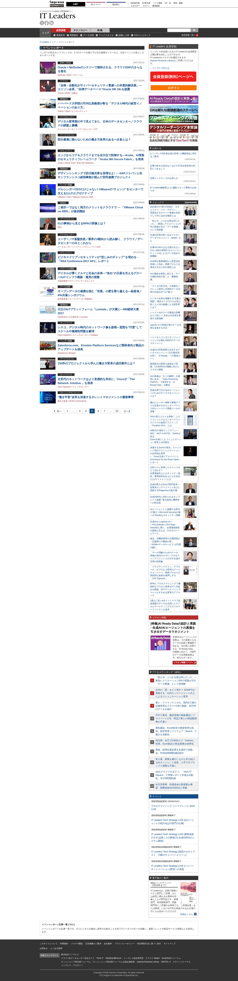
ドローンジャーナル (182, 962)
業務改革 (60, 35)
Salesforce (62, 353)
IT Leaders (57, 16)
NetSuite (61, 75)
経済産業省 (63, 299)
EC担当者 (146, 3)
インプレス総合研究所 (133, 958)
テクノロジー (80, 30)
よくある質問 (56, 948)
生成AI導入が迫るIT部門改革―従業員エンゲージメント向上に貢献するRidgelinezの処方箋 (165, 487)
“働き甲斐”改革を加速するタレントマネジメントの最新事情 (96, 397)
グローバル (78, 75)
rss (51, 23)
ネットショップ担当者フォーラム (76, 962)
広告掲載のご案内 (93, 943)
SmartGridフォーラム (171, 958)
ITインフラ (74, 281)
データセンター (86, 129)
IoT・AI (168, 3)
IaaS (99, 247)
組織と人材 (124, 35)
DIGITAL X (166, 962)
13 (116, 411)
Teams (60, 111)
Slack (67, 111)
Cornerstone (80, 401)
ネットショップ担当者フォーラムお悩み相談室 (114, 962)
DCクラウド (96, 4)
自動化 (75, 93)
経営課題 (61, 30)
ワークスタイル (106, 35)
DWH (67, 93)
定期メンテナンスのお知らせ (164, 178)
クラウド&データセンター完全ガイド (77, 958)
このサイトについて (49, 943)
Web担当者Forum (113, 958)
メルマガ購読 (77, 943)
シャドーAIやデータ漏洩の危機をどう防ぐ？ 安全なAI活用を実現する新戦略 (165, 315)
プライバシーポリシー (125, 943)
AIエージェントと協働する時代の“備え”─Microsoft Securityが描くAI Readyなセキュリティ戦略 (165, 512)
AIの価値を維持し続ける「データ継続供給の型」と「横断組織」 (165, 276)
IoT (96, 129)
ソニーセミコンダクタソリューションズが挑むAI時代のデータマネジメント (165, 340)
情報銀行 (89, 299)
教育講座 (156, 6)
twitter (42, 23)
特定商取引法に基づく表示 (149, 943)
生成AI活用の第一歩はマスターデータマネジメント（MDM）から (165, 238)
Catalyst (94, 335)
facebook (46, 23)
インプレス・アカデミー (72, 965)
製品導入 (116, 4)
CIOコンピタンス (142, 35)
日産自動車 (63, 281)
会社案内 (108, 943)
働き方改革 (63, 401)
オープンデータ (76, 299)
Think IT (99, 958)
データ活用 (88, 35)
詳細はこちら (186, 914)
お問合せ (44, 948)
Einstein (72, 353)
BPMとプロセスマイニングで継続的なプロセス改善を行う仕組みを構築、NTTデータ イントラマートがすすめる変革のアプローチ (165, 589)
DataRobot (62, 317)
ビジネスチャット (80, 111)
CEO (69, 197)
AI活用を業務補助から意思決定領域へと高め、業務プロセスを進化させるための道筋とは (165, 264)
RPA (60, 227)
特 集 (100, 30)
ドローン (146, 6)
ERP (69, 75)
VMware (61, 197)
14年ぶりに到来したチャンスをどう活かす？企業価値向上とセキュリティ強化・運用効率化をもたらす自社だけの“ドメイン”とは (165, 473)
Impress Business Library (162, 60)
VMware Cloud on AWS (83, 197)
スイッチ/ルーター (80, 335)
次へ (125, 412)
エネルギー (135, 6)
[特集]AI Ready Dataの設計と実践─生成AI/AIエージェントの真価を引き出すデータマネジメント (173, 627)
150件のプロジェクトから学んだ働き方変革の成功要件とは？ (96, 363)
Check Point (70, 163)
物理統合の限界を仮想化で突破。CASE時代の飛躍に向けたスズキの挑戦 (164, 367)
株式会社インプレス (70, 954)
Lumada (83, 317)
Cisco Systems (64, 335)
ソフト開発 (157, 3)
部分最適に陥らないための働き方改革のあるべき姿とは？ (94, 139)
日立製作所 (74, 317)
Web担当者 (135, 3)
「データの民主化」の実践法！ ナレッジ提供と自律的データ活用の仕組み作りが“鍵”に (165, 289)
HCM (71, 401)
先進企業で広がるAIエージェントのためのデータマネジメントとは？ (165, 393)
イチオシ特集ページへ (184, 662)
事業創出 (74, 35)
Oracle (60, 93)
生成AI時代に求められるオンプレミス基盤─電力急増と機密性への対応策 (165, 500)
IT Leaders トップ (48, 42)
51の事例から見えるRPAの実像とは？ (82, 223)
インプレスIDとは (160, 68)
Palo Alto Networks (85, 163)
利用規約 (64, 943)
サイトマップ (170, 943)
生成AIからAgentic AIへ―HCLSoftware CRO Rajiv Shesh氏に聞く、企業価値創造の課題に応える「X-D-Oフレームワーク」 (165, 527)
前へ (56, 412)
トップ (45, 32)
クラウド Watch (153, 958)
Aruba (60, 163)
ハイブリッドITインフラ (84, 247)
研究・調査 (178, 3)
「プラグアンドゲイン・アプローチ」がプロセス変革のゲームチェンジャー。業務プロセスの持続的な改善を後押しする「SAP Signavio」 (165, 572)
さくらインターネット (68, 129)
